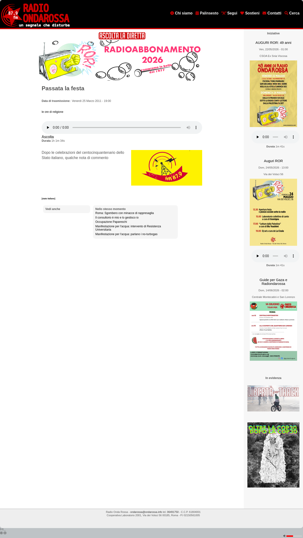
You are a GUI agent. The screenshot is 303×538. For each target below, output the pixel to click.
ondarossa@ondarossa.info (146, 512)
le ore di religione (52, 112)
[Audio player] (122, 127)
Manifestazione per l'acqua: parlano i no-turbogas (126, 234)
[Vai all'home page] (35, 26)
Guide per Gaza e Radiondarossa (273, 282)
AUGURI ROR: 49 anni (273, 43)
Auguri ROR (273, 161)
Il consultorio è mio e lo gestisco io (117, 217)
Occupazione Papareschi (111, 221)
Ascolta (48, 137)
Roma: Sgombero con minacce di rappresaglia (124, 213)
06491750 (173, 512)
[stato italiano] (48, 198)
